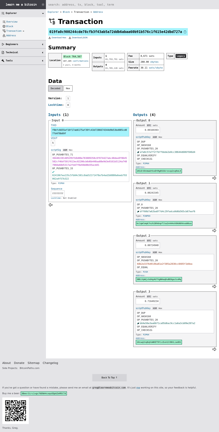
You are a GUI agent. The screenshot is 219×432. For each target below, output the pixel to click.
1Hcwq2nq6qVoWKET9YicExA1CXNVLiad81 (159, 342)
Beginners (12, 44)
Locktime (55, 105)
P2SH (145, 272)
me (138, 387)
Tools (9, 60)
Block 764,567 (73, 56)
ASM (65, 150)
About (6, 363)
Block (66, 12)
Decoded (55, 88)
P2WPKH (146, 216)
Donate (19, 363)
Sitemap (34, 363)
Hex (68, 88)
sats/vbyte (156, 67)
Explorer (53, 12)
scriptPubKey (143, 137)
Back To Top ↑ (109, 377)
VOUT (54, 138)
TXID (53, 125)
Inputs (54, 115)
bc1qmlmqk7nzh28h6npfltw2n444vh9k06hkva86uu (164, 223)
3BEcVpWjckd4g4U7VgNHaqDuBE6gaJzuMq (159, 279)
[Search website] (132, 4)
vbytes (154, 62)
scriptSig (56, 150)
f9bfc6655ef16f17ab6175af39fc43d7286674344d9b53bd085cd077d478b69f (89, 132)
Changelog (50, 363)
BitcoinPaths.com (29, 368)
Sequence (56, 188)
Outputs (140, 115)
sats (155, 125)
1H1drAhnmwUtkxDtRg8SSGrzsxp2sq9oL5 (159, 171)
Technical (12, 52)
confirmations (81, 61)
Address (98, 12)
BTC (149, 125)
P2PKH (61, 183)
